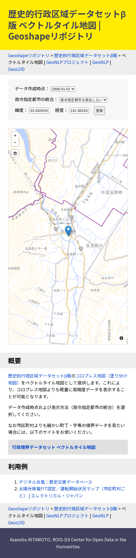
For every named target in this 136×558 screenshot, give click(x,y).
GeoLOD (16, 69)
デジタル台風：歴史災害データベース (55, 482)
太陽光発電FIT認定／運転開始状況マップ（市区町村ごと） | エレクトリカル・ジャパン (72, 492)
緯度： (32, 110)
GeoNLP (100, 62)
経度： (72, 110)
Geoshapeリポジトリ (28, 55)
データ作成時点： (45, 88)
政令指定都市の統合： (61, 99)
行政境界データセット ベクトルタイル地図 (53, 447)
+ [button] (15, 135)
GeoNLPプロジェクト (67, 62)
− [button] (15, 142)
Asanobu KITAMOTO (30, 539)
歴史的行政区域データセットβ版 (85, 55)
